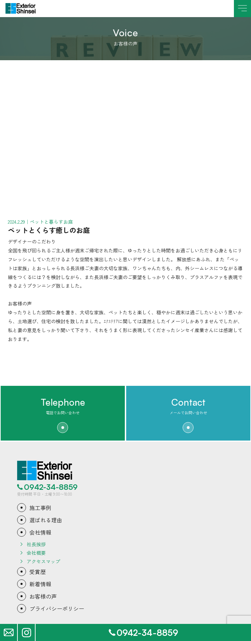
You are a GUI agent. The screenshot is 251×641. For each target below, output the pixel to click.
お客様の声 (43, 596)
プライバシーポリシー (56, 608)
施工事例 (40, 507)
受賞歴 (37, 571)
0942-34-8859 (51, 487)
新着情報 (40, 584)
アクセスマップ (43, 561)
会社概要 (36, 552)
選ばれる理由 (45, 520)
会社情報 (40, 532)
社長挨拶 (36, 544)
